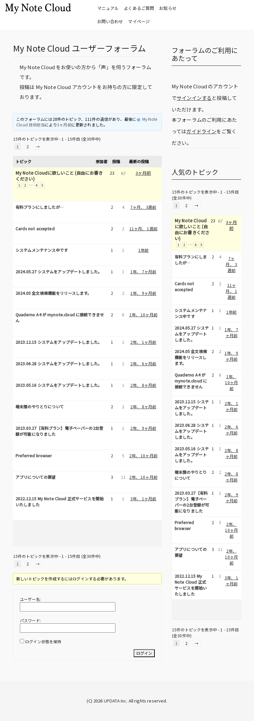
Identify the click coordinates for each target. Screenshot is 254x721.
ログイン (144, 653)
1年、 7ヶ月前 (143, 271)
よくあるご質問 (139, 8)
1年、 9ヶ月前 (143, 293)
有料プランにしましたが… (40, 207)
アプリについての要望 (36, 477)
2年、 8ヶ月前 (143, 385)
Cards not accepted (35, 228)
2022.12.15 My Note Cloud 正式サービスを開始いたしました (60, 501)
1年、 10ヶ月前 (143, 314)
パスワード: (30, 620)
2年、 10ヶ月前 (143, 455)
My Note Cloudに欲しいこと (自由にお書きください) (59, 176)
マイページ (139, 21)
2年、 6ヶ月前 (143, 363)
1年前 (143, 250)
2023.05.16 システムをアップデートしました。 (59, 385)
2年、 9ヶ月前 (143, 428)
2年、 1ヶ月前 (143, 342)
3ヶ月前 (64, 124)
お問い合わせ (110, 21)
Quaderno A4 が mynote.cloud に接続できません (60, 317)
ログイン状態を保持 (43, 641)
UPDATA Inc (115, 701)
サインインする (194, 97)
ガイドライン (201, 131)
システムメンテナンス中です (42, 250)
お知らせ (168, 8)
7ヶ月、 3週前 (143, 207)
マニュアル (108, 8)
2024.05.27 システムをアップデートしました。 (59, 271)
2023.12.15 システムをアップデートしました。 (59, 342)
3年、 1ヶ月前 (143, 498)
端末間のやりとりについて (40, 406)
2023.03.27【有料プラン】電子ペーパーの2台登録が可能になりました (59, 431)
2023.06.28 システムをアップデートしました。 (59, 363)
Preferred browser (34, 455)
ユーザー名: (30, 599)
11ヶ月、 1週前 (143, 228)
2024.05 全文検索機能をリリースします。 (53, 293)
